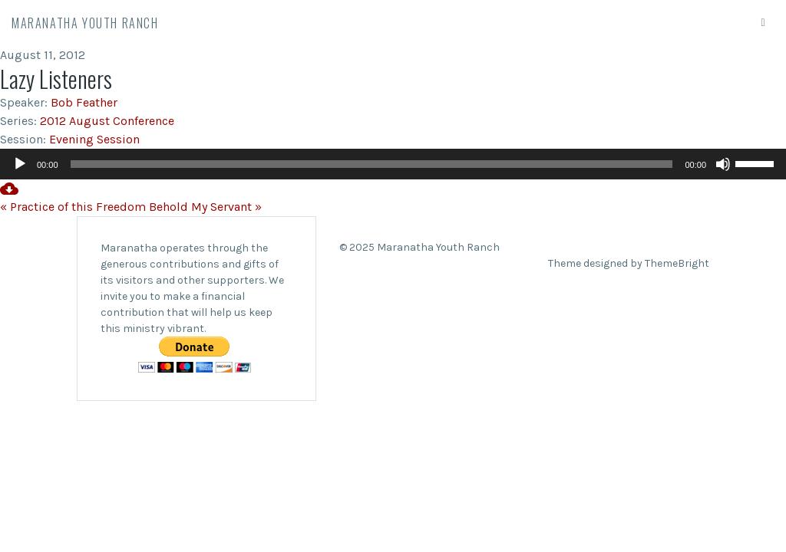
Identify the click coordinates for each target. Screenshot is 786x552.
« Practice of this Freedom (73, 206)
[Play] (20, 164)
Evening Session (94, 139)
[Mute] (723, 164)
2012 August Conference (107, 120)
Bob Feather (84, 102)
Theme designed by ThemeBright (628, 263)
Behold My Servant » (205, 206)
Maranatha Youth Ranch (85, 23)
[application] (393, 164)
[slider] (372, 164)
